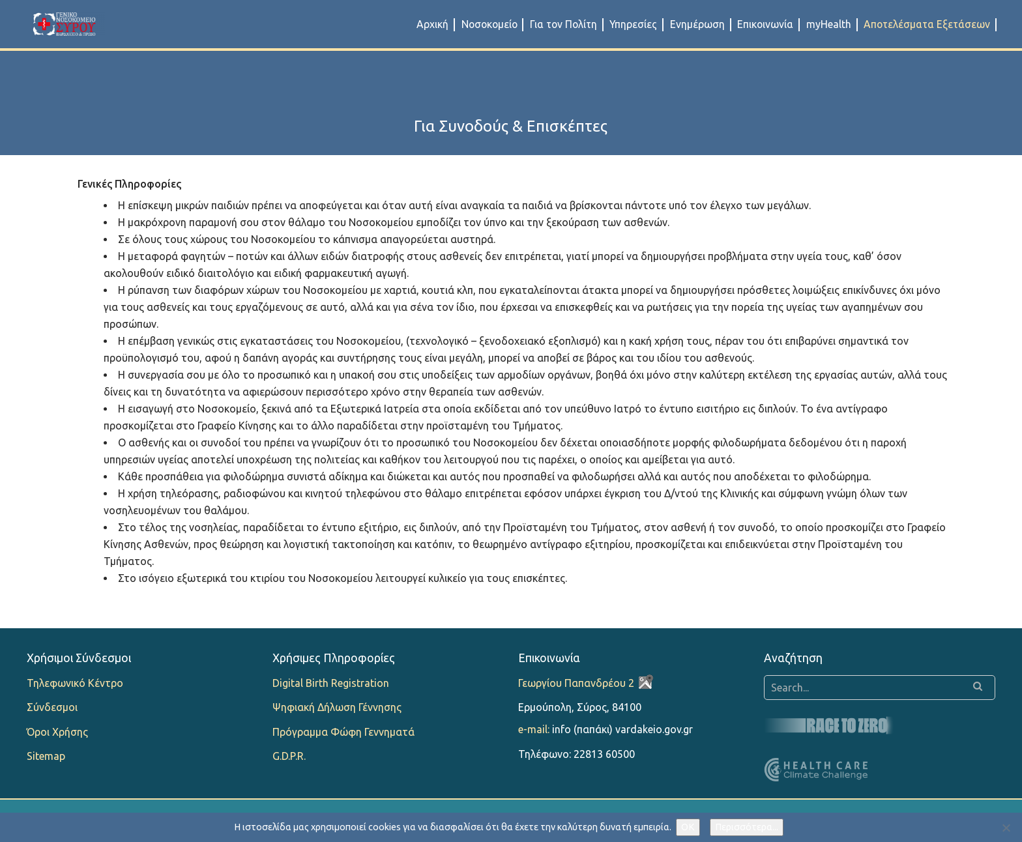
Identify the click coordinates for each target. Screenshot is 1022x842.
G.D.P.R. (289, 756)
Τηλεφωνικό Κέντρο (75, 683)
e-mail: (533, 729)
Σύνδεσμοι (52, 707)
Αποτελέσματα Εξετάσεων (927, 24)
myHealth (828, 24)
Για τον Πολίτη (563, 24)
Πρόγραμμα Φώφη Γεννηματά (343, 732)
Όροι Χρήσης (57, 732)
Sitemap (46, 756)
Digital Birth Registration (330, 683)
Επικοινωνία (765, 24)
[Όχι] (1005, 827)
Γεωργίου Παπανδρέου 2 (576, 683)
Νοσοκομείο (489, 24)
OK (688, 827)
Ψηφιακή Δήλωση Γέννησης (337, 707)
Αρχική (432, 24)
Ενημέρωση (697, 24)
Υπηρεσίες (633, 24)
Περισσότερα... (746, 827)
